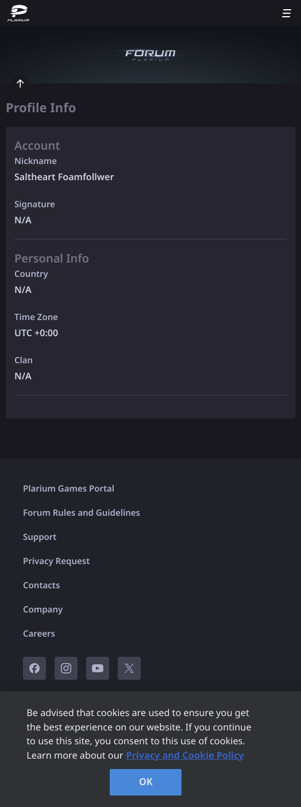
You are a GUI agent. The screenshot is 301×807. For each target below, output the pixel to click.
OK (146, 781)
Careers (39, 633)
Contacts (41, 585)
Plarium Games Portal (68, 488)
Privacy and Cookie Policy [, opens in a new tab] (185, 755)
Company (43, 609)
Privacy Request (56, 561)
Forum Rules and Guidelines (81, 513)
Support (39, 537)
